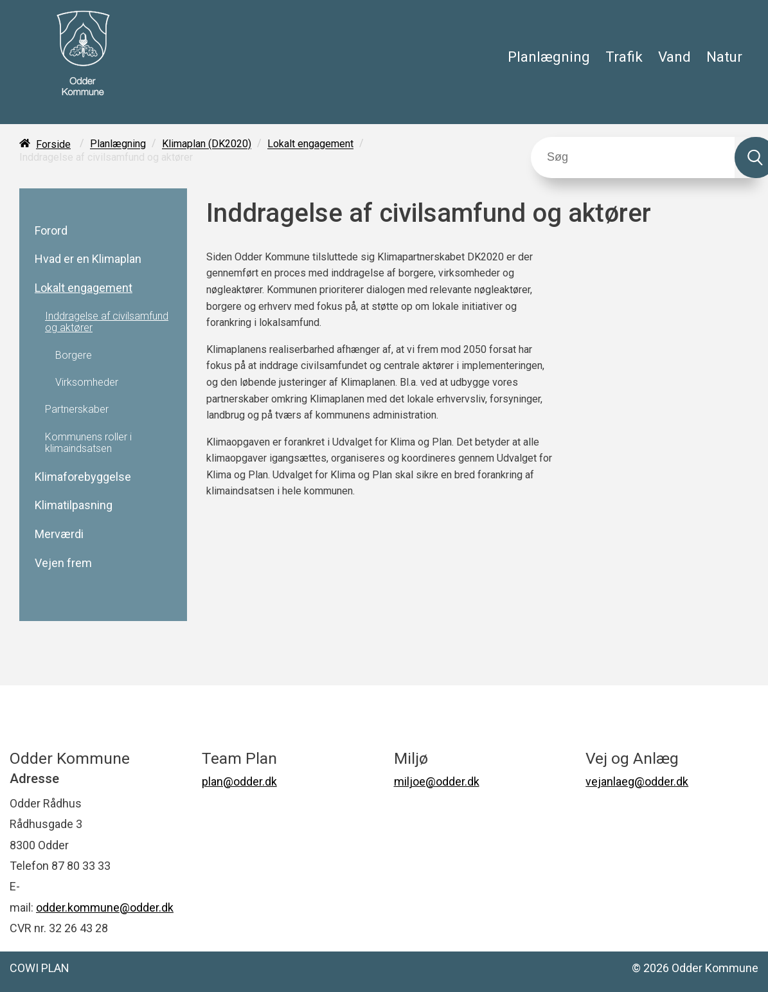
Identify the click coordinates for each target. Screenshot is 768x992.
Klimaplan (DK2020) (206, 144)
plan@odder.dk (239, 781)
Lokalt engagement (310, 144)
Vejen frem (63, 563)
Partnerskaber (77, 409)
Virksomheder (86, 382)
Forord (51, 230)
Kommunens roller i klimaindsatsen (88, 443)
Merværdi (59, 534)
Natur (724, 56)
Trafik (624, 56)
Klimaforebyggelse (83, 477)
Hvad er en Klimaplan (88, 259)
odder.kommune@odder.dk (105, 907)
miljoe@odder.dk (436, 781)
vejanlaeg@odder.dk (636, 781)
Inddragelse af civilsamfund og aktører (106, 322)
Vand (674, 56)
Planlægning (549, 56)
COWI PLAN (39, 968)
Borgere (73, 355)
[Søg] (633, 157)
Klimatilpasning (73, 505)
